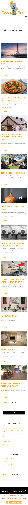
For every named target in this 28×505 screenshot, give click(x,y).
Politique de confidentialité (16, 502)
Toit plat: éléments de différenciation (13, 173)
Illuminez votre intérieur (9, 316)
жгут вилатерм (7, 474)
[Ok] (26, 499)
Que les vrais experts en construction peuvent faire (12, 444)
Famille (4, 461)
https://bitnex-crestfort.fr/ (9, 476)
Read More (5, 75)
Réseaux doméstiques (7, 464)
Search (14, 412)
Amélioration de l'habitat (8, 458)
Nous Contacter (6, 491)
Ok (7, 502)
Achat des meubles (7, 349)
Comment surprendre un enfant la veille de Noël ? (12, 427)
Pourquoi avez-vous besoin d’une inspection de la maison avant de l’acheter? (11, 136)
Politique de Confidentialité (19, 491)
